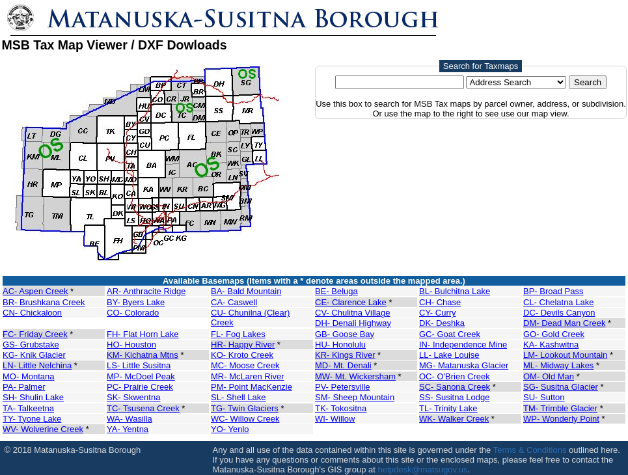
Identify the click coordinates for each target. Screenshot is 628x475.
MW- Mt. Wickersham (355, 376)
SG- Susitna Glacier (560, 387)
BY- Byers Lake (136, 302)
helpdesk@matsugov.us (422, 469)
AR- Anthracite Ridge (146, 291)
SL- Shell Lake (238, 397)
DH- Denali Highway (353, 323)
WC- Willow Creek (245, 419)
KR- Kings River (345, 355)
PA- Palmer (24, 387)
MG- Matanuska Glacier (463, 365)
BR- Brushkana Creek (44, 302)
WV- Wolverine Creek (43, 429)
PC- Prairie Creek (140, 387)
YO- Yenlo (230, 429)
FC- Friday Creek (35, 334)
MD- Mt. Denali (343, 365)
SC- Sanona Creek (454, 387)
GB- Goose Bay (344, 334)
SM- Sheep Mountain (354, 397)
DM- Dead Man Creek (564, 323)
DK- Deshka (442, 323)
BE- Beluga (336, 291)
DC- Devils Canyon (559, 313)
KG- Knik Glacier (34, 355)
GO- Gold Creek (553, 334)
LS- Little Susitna (139, 365)
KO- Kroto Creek (242, 355)
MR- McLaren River (247, 376)
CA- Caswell (234, 302)
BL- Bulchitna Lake (454, 291)
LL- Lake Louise (449, 355)
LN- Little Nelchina (37, 365)
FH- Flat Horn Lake (143, 334)
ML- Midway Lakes (558, 365)
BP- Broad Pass (553, 291)
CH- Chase (440, 302)
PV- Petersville (342, 387)
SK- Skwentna (133, 397)
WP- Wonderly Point (561, 419)
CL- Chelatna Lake (558, 302)
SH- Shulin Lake (33, 397)
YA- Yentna (127, 429)
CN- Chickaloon (32, 313)
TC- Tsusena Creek (143, 408)
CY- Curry (437, 313)
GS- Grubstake (31, 344)
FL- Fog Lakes (238, 334)
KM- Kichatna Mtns (142, 355)
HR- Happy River (243, 344)
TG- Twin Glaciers (245, 408)
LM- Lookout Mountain (565, 355)
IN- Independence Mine (463, 344)
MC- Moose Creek (245, 365)
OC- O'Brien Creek (454, 376)
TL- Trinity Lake (448, 408)
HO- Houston (131, 344)
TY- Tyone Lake (32, 419)
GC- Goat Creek (449, 334)
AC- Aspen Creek (35, 291)
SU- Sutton (544, 397)
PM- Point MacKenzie (251, 387)
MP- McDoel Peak (141, 376)
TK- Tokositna (340, 408)
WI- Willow (335, 419)
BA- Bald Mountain (246, 291)
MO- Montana (28, 376)
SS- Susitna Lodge (454, 397)
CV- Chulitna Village (352, 313)
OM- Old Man (548, 376)
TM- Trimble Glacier (560, 408)
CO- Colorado (133, 313)
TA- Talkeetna (28, 408)
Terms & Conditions (530, 450)
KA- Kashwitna (551, 344)
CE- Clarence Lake (351, 302)
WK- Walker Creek (454, 419)
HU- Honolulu (340, 344)
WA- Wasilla (129, 419)
